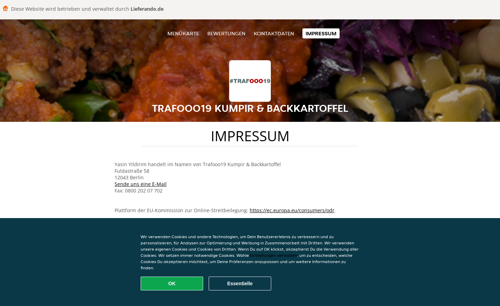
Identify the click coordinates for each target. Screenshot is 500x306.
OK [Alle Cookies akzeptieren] (172, 283)
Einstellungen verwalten (273, 255)
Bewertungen (226, 33)
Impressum (321, 33)
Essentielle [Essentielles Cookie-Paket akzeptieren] (239, 283)
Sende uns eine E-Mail (141, 184)
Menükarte (183, 33)
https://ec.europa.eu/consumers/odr (292, 210)
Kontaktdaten (274, 33)
